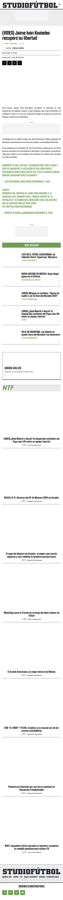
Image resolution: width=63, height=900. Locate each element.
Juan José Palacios (34, 852)
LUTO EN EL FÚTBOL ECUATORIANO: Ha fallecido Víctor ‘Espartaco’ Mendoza (39, 256)
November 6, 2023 (41, 181)
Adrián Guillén (18, 48)
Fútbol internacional (29, 299)
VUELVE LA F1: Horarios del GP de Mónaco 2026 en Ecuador (31, 497)
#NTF (24, 320)
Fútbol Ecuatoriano (29, 260)
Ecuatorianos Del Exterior (31, 280)
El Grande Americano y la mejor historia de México (31, 671)
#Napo (5, 189)
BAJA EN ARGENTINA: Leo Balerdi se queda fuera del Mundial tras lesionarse (41, 333)
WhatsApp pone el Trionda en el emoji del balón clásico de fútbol (31, 614)
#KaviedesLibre (36, 165)
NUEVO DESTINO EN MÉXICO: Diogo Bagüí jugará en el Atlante (40, 275)
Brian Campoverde (34, 445)
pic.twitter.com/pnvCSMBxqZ (17, 206)
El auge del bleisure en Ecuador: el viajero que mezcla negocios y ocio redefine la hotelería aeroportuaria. (31, 555)
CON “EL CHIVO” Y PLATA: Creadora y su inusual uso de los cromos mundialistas (31, 729)
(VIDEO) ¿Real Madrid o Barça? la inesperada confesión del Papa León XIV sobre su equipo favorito (40, 314)
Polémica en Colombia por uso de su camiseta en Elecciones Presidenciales (31, 788)
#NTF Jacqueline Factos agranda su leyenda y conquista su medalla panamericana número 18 (31, 847)
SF (20, 43)
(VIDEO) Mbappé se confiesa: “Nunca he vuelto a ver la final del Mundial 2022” (40, 294)
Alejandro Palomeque (34, 501)
